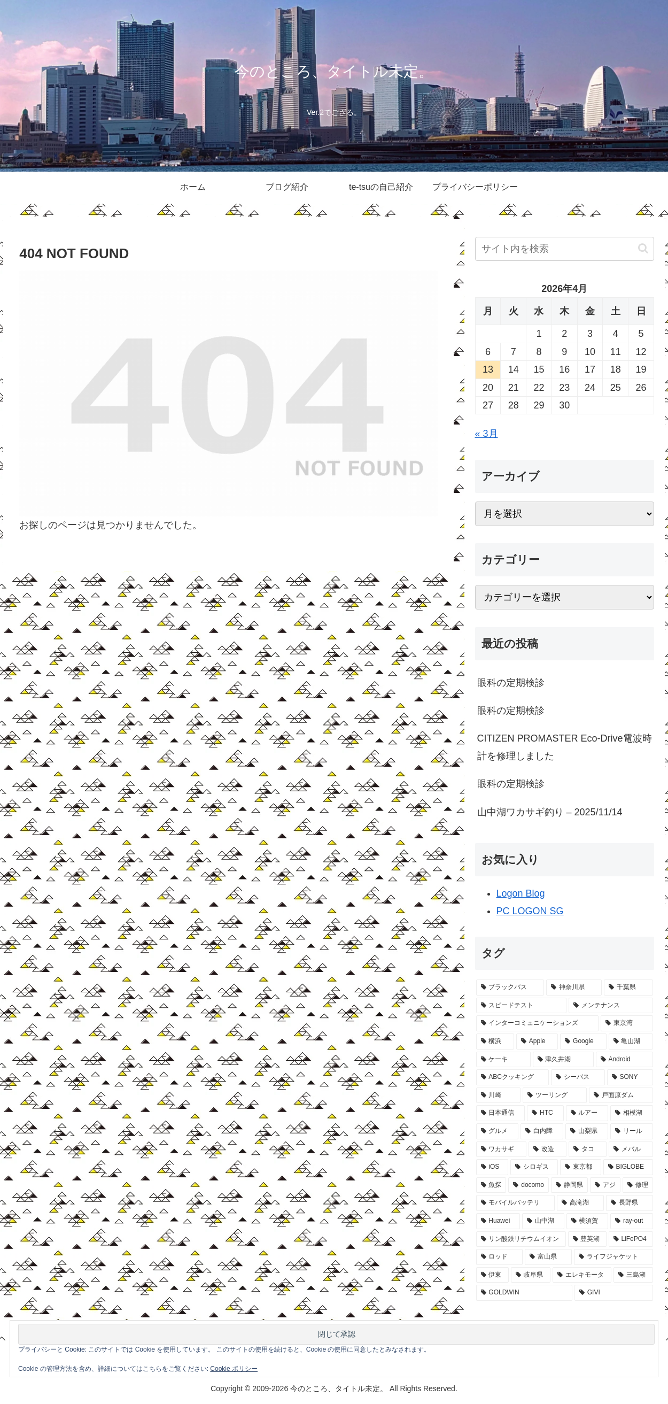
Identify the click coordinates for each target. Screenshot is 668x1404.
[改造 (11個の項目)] (547, 1149)
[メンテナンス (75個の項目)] (611, 1006)
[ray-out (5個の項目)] (631, 1221)
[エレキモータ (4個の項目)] (582, 1275)
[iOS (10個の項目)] (492, 1167)
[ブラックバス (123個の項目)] (510, 987)
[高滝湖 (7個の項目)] (580, 1203)
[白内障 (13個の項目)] (542, 1131)
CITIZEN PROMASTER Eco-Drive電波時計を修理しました (564, 747)
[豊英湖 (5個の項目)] (587, 1239)
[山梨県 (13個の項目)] (586, 1131)
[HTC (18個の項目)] (545, 1113)
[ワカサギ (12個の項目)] (501, 1149)
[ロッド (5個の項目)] (499, 1257)
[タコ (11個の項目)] (588, 1149)
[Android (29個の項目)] (624, 1060)
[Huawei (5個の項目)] (498, 1221)
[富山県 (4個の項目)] (548, 1257)
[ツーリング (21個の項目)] (555, 1095)
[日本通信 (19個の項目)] (500, 1113)
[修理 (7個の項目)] (638, 1185)
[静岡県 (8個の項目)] (569, 1185)
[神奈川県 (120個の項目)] (574, 987)
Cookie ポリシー (234, 1368)
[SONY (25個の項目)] (630, 1077)
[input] (565, 249)
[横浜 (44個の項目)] (495, 1041)
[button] (643, 248)
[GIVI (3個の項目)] (613, 1293)
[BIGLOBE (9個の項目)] (628, 1167)
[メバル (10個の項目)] (631, 1149)
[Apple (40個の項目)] (537, 1041)
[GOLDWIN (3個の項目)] (524, 1293)
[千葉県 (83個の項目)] (628, 987)
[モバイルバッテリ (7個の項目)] (515, 1203)
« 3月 (486, 433)
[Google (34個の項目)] (583, 1041)
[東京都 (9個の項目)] (580, 1167)
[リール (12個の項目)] (631, 1131)
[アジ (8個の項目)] (605, 1185)
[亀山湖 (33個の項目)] (631, 1041)
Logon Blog (520, 893)
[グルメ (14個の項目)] (497, 1131)
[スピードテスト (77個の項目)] (521, 1006)
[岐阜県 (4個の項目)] (530, 1275)
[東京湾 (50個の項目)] (627, 1023)
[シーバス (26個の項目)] (577, 1077)
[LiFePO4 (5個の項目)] (631, 1239)
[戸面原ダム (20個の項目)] (621, 1095)
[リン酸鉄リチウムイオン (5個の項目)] (521, 1239)
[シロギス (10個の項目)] (534, 1167)
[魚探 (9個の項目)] (491, 1185)
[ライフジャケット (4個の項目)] (613, 1257)
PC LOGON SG (530, 911)
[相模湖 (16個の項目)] (631, 1113)
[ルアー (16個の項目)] (587, 1113)
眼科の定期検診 (511, 682)
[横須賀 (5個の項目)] (587, 1221)
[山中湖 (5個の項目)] (543, 1221)
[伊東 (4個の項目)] (492, 1275)
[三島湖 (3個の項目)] (633, 1275)
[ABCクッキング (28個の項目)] (512, 1077)
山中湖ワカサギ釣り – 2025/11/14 (550, 812)
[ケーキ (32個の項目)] (503, 1060)
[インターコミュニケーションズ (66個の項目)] (537, 1023)
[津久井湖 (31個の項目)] (563, 1060)
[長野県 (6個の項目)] (629, 1203)
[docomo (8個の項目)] (528, 1185)
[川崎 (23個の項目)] (498, 1095)
